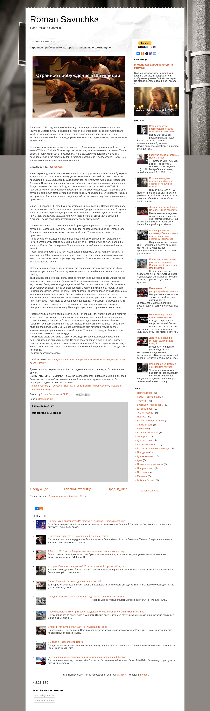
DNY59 (122, 674)
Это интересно (145, 412)
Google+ (104, 385)
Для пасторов (144, 440)
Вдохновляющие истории (150, 420)
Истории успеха (145, 468)
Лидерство (143, 428)
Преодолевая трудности (150, 464)
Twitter (95, 385)
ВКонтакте (69, 385)
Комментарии (43, 700)
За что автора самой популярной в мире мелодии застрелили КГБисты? (87, 657)
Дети (139, 460)
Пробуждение (45, 399)
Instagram (116, 385)
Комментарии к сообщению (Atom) (67, 496)
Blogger (144, 674)
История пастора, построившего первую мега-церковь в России (161, 129)
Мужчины (142, 476)
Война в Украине (146, 480)
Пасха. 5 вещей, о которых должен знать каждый (74, 581)
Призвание (143, 472)
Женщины (142, 436)
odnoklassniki (84, 385)
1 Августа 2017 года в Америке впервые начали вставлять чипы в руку (86, 551)
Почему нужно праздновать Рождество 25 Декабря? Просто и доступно (86, 521)
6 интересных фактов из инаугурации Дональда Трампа (78, 536)
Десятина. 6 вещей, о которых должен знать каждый (161, 341)
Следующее (39, 489)
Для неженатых (145, 456)
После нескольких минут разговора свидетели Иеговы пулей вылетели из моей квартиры (96, 611)
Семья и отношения (148, 397)
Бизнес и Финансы (147, 444)
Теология (142, 401)
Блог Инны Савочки (147, 432)
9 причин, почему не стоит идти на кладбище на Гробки (78, 627)
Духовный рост (145, 409)
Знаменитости (144, 424)
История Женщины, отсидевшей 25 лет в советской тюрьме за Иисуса (86, 566)
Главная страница (78, 489)
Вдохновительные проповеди (153, 448)
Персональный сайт (41, 389)
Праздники (143, 452)
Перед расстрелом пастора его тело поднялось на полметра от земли (86, 596)
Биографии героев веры (150, 405)
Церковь (141, 416)
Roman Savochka (64, 19)
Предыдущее (118, 489)
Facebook (57, 167)
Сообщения (42, 695)
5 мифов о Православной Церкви (66, 642)
